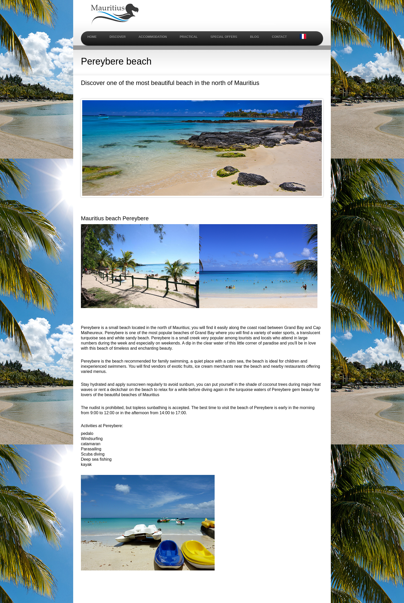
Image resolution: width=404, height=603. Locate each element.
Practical (188, 37)
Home (92, 37)
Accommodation (153, 37)
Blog (254, 37)
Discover (118, 37)
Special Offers (224, 37)
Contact (279, 37)
